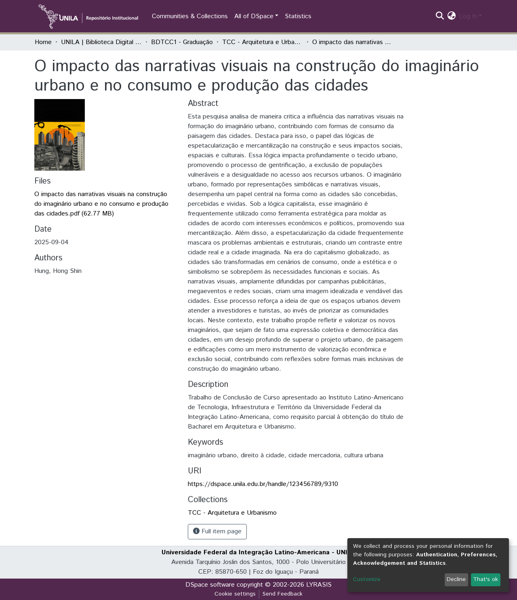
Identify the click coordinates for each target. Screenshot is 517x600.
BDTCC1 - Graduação (182, 42)
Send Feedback (283, 594)
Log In (468, 16)
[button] (452, 16)
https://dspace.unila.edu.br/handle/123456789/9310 (263, 484)
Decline (456, 579)
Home (43, 42)
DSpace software (210, 584)
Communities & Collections (190, 16)
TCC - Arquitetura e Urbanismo (262, 42)
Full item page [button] (217, 531)
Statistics (298, 16)
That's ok (485, 579)
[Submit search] (440, 16)
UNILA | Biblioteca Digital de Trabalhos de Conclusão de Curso (101, 42)
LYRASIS (319, 584)
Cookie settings (235, 594)
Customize (366, 579)
